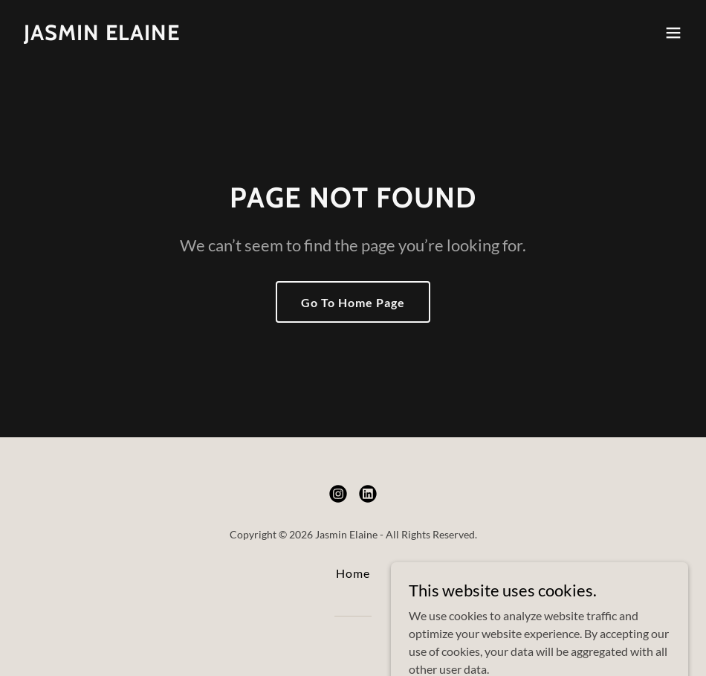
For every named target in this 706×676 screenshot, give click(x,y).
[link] (102, 35)
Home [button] (353, 573)
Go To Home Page (353, 302)
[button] (673, 33)
